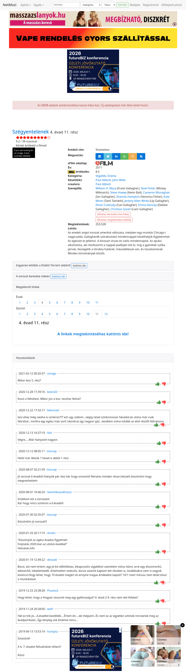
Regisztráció (151, 5)
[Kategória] (90, 4)
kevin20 (52, 392)
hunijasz (52, 631)
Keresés (122, 4)
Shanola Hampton (128, 197)
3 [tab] (35, 302)
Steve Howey (118, 192)
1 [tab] (20, 302)
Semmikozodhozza (59, 492)
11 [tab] (96, 302)
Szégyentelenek (31, 131)
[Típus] (109, 4)
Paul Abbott (103, 180)
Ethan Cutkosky (106, 205)
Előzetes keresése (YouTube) (113, 214)
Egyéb (38, 5)
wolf (50, 609)
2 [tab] (27, 302)
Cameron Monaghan (156, 192)
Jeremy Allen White (136, 201)
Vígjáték (101, 176)
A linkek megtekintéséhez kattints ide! (93, 333)
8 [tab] (72, 302)
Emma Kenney (147, 205)
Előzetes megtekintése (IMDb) (114, 219)
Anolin (51, 533)
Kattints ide (79, 265)
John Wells (119, 180)
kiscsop (52, 451)
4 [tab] (42, 302)
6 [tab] (57, 302)
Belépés (135, 5)
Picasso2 (52, 590)
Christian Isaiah (121, 209)
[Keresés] (66, 4)
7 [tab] (64, 302)
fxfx (49, 433)
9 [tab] (79, 302)
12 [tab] (106, 314)
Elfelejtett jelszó (172, 5)
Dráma (111, 176)
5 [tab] (49, 302)
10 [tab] (87, 302)
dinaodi (52, 560)
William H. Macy (106, 188)
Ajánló (24, 5)
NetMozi (9, 4)
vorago (51, 373)
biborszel (53, 410)
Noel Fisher (148, 188)
